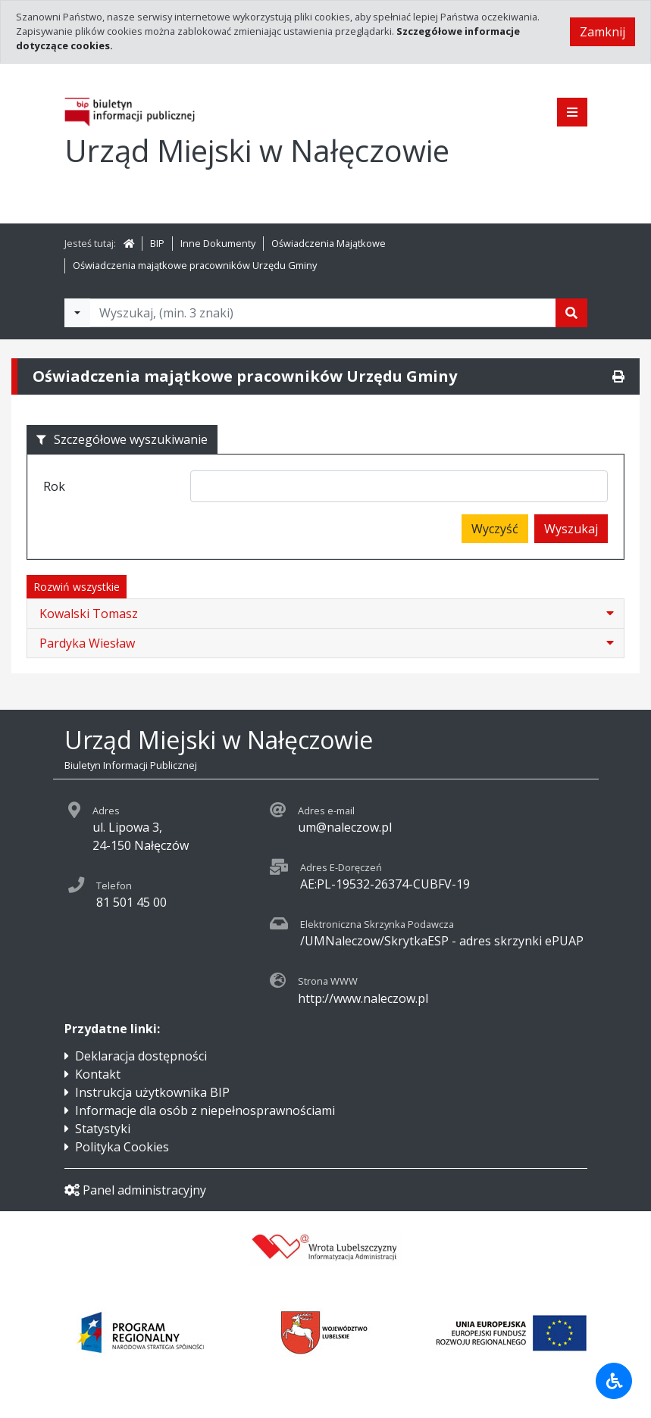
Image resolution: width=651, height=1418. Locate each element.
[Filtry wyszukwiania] (77, 312)
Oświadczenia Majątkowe (328, 243)
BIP (157, 243)
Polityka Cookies (122, 1146)
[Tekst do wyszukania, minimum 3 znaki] (322, 312)
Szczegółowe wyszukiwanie (122, 439)
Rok (54, 486)
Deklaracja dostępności (141, 1056)
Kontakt (97, 1074)
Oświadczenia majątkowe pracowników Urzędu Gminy (195, 265)
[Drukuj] (618, 376)
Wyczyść (494, 528)
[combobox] (399, 486)
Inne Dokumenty (217, 243)
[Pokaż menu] (572, 112)
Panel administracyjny (135, 1190)
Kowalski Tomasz (88, 613)
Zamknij (602, 31)
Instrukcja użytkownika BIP (152, 1092)
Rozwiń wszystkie (76, 586)
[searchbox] (200, 487)
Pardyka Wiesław (87, 643)
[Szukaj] (571, 312)
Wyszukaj (571, 528)
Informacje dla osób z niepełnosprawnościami (205, 1110)
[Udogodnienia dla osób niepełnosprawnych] (614, 1381)
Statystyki (102, 1128)
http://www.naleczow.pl (363, 998)
